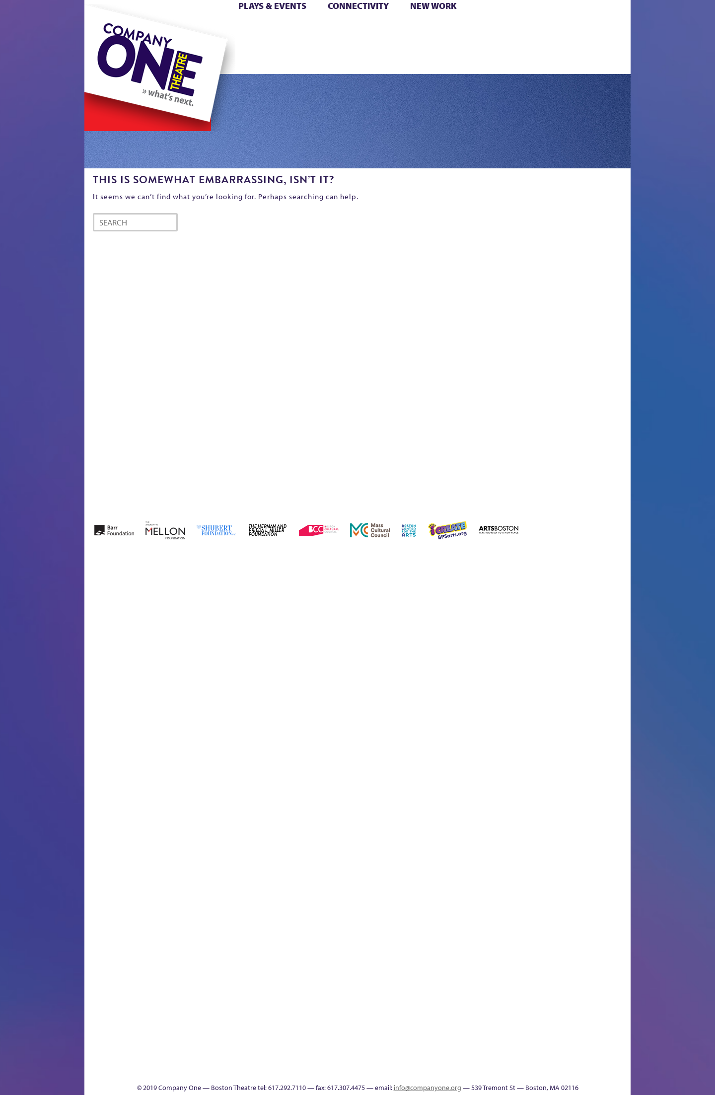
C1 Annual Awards (556, 1053)
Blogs (449, 978)
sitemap (314, 59)
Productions (395, 1068)
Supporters (540, 1068)
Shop (537, 44)
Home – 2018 (615, 621)
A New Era (156, 621)
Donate (520, 29)
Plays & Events (272, 5)
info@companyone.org (427, 1087)
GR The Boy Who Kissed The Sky (574, 591)
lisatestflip (206, 799)
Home (101, 29)
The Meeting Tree (224, 1053)
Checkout (474, 636)
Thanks (501, 59)
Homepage (101, 799)
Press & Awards (603, 59)
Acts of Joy (198, 621)
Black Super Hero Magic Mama (345, 606)
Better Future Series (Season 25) (284, 606)
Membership (229, 799)
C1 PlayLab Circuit (453, 844)
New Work (433, 5)
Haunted (598, 636)
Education (538, 636)
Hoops (123, 44)
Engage (459, 59)
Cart (452, 29)
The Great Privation (163, 1053)
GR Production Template (560, 621)
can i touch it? (427, 621)
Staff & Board (554, 784)
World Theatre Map (452, 948)
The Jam (210, 59)
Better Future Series (241, 621)
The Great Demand (140, 1053)
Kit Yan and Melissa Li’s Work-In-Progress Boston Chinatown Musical (165, 725)
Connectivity (358, 5)
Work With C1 (261, 1053)
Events (451, 1068)
